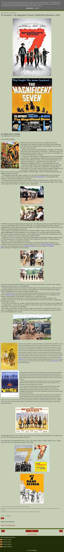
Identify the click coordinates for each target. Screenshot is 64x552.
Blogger (35, 550)
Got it (37, 8)
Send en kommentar (8, 525)
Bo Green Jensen (6, 539)
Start (32, 531)
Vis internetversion (32, 534)
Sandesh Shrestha (7, 546)
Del (2, 518)
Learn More (29, 8)
